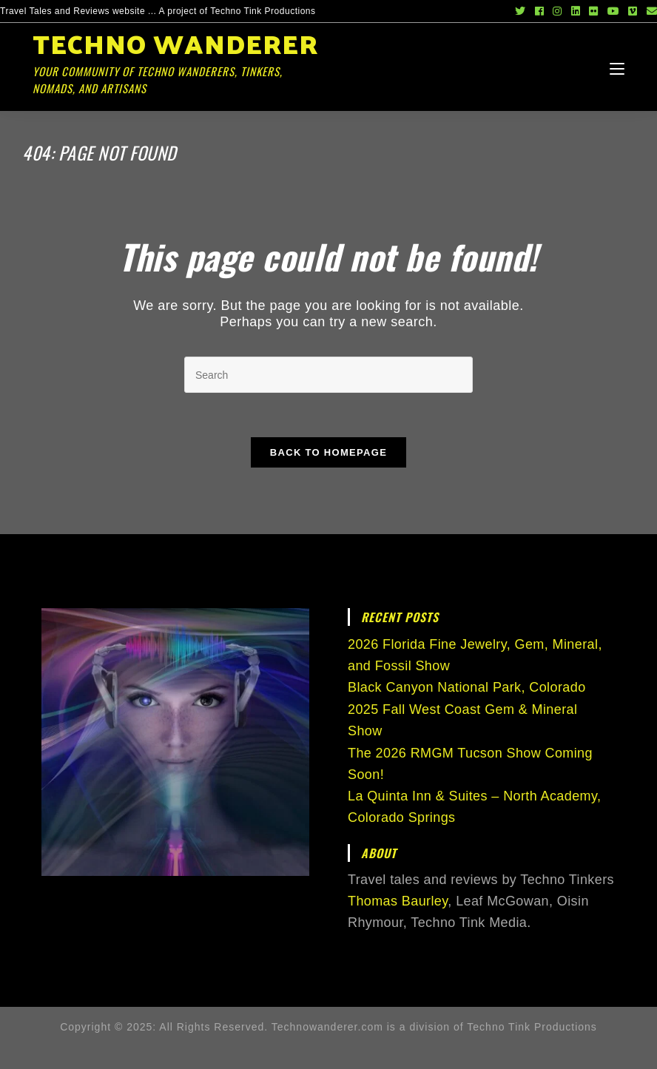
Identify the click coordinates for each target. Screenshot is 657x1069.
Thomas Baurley (398, 901)
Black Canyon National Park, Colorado (467, 687)
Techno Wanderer (180, 57)
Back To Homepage (328, 452)
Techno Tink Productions (532, 1027)
